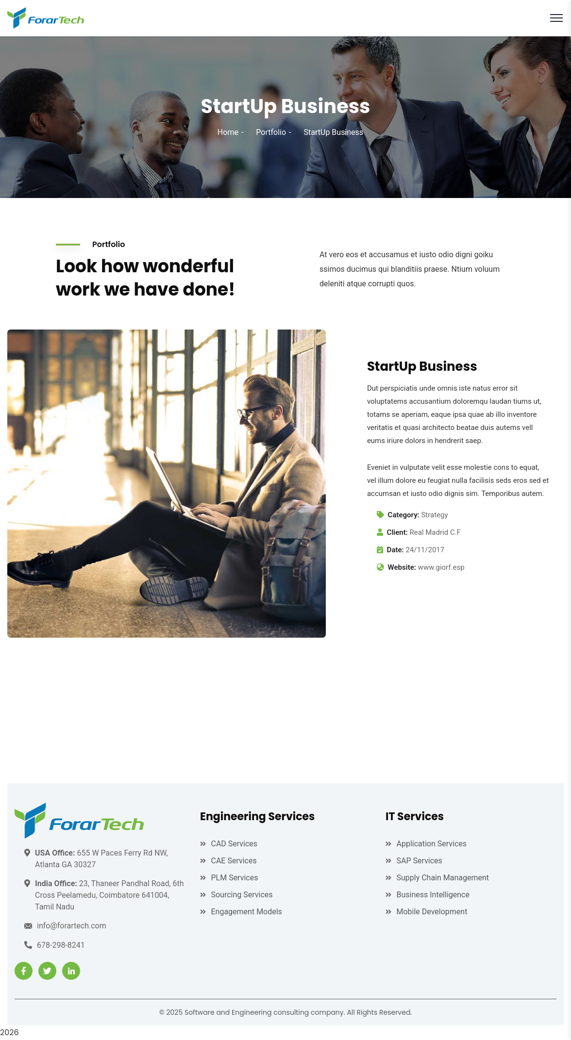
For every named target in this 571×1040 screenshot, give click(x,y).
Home (228, 132)
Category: (404, 515)
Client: (397, 532)
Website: (402, 567)
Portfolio (271, 132)
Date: (395, 549)
